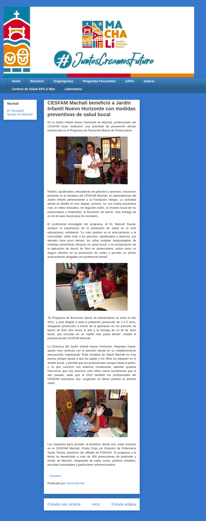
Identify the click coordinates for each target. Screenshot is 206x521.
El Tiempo (14, 111)
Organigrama (63, 81)
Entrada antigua (124, 504)
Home (16, 81)
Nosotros (37, 81)
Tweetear (55, 476)
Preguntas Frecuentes (99, 81)
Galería (149, 81)
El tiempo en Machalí (20, 112)
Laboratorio (73, 89)
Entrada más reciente (64, 504)
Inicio (96, 504)
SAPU (129, 81)
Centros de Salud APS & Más (33, 89)
